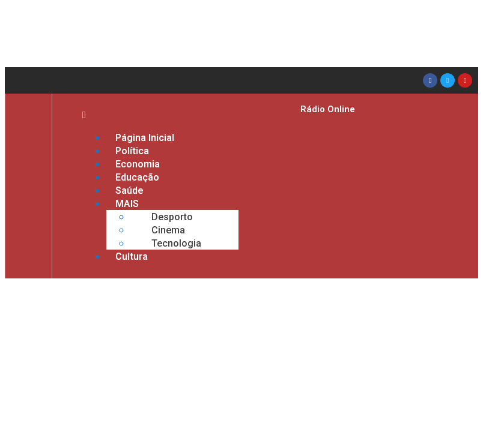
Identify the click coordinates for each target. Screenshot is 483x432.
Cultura (131, 256)
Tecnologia (176, 243)
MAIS (127, 203)
